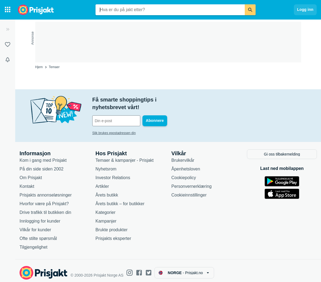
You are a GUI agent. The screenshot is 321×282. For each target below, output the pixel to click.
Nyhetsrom (106, 164)
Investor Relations (113, 173)
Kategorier (106, 208)
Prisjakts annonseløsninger (46, 190)
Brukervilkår (182, 156)
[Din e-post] (129, 113)
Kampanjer (106, 216)
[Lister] (7, 44)
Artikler (102, 182)
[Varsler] (7, 59)
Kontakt (27, 182)
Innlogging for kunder (40, 216)
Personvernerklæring (191, 182)
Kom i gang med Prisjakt (43, 156)
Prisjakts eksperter (113, 234)
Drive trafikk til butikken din (45, 208)
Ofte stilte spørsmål (38, 234)
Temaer (54, 67)
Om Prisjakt (31, 173)
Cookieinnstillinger (189, 190)
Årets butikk (107, 190)
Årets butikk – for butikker (120, 199)
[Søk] (250, 9)
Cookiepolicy (183, 173)
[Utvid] (7, 29)
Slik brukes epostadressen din (114, 125)
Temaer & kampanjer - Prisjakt (125, 156)
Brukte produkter (112, 225)
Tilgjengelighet (33, 242)
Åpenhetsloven (185, 164)
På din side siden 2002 (41, 164)
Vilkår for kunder (35, 225)
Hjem (39, 67)
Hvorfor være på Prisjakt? (44, 199)
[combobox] (170, 9)
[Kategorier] (7, 10)
